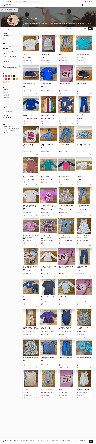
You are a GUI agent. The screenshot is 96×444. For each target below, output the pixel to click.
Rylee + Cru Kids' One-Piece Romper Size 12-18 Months (47, 388)
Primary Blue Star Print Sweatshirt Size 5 (82, 297)
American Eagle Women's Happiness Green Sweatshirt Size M (83, 54)
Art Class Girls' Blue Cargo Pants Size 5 (66, 54)
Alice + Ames (6, 59)
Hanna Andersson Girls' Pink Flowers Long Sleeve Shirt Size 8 (48, 206)
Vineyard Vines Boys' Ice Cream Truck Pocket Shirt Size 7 (66, 267)
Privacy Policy (55, 442)
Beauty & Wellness (43, 5)
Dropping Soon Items (8, 130)
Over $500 (6, 97)
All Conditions (7, 117)
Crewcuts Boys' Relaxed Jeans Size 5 (65, 358)
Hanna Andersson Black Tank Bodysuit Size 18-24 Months (65, 328)
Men (18, 5)
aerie (5, 55)
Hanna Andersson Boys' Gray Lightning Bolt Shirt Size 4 (65, 236)
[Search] (27, 2)
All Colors (6, 73)
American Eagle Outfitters (9, 63)
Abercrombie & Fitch (8, 51)
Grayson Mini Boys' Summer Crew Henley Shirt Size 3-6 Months (47, 358)
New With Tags (7, 119)
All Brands (6, 48)
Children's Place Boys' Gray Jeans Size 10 (83, 206)
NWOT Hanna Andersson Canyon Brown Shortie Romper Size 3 (28, 175)
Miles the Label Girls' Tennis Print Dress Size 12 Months (83, 236)
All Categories (6, 35)
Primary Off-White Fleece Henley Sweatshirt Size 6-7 (48, 267)
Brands (50, 5)
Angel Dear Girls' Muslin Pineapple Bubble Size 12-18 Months (83, 388)
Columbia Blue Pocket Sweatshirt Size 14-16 (46, 84)
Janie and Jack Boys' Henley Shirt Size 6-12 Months (65, 175)
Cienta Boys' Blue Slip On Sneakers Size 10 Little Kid (29, 84)
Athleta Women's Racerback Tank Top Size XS (47, 54)
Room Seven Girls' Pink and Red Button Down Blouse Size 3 (30, 236)
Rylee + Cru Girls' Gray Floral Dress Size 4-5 (83, 328)
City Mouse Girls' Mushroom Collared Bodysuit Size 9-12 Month (65, 297)
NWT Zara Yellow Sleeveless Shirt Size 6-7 (29, 388)
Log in (86, 1)
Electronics (31, 5)
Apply (18, 100)
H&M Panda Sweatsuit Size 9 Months (29, 297)
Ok (91, 441)
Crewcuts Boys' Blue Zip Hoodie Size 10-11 (48, 145)
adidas (5, 53)
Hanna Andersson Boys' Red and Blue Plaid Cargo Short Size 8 (30, 358)
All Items (5, 107)
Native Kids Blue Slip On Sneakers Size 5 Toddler (82, 84)
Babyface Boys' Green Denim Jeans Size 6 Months (65, 145)
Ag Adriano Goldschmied (9, 56)
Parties (55, 5)
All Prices (6, 87)
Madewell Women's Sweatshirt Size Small (30, 54)
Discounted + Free (7, 111)
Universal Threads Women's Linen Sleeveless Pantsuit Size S (30, 328)
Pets (36, 5)
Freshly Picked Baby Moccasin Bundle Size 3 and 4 (30, 267)
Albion (5, 58)
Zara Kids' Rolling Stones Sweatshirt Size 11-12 (29, 145)
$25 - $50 (6, 91)
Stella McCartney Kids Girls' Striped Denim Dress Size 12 (47, 114)
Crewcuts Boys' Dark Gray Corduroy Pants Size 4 (82, 267)
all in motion (6, 61)
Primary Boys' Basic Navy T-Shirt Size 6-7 (48, 297)
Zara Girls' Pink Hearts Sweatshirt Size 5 (81, 175)
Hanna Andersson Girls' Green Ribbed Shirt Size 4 (47, 175)
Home (26, 5)
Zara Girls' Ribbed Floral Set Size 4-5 (65, 388)
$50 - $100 (6, 92)
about (85, 28)
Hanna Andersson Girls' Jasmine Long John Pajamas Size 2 (84, 358)
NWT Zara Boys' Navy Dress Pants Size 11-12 (83, 114)
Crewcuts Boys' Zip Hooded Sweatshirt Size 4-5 (65, 84)
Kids (22, 5)
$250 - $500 (6, 95)
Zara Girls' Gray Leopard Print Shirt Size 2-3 (83, 145)
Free (4, 109)
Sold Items (6, 132)
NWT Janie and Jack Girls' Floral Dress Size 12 (66, 206)
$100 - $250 (6, 94)
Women (14, 5)
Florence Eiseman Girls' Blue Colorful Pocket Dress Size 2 (29, 114)
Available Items (7, 126)
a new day (6, 50)
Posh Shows (60, 5)
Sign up (91, 1)
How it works (77, 5)
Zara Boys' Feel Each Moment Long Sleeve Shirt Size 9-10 (29, 206)
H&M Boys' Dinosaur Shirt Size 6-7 (66, 114)
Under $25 (6, 89)
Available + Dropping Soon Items (11, 128)
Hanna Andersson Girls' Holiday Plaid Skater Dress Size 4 (48, 236)
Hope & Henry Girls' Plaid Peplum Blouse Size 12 (46, 328)
